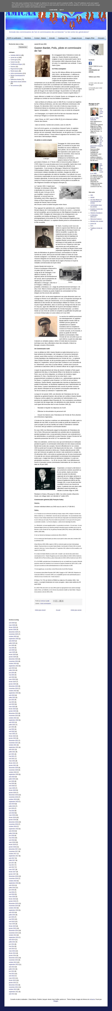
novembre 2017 (13, 851)
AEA (91, 195)
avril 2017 (12, 867)
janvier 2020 (12, 792)
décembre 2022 (13, 713)
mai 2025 (11, 648)
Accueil (58, 610)
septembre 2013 (14, 964)
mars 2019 (12, 815)
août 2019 (12, 804)
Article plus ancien (76, 610)
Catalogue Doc (63, 38)
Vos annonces (15, 85)
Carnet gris (14, 59)
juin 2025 (11, 645)
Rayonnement (15, 69)
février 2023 (12, 709)
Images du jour (77, 38)
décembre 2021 (13, 740)
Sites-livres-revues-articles (18, 81)
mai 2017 (11, 865)
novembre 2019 (13, 797)
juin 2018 (11, 835)
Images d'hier (90, 38)
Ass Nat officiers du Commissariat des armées (96, 201)
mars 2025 (12, 652)
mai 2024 (11, 675)
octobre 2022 (13, 718)
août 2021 (12, 749)
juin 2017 (11, 863)
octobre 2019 (13, 799)
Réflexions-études (16, 79)
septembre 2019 (14, 801)
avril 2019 (12, 813)
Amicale (52, 38)
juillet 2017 (12, 860)
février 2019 (12, 817)
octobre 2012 (13, 989)
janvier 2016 (12, 901)
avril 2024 (12, 677)
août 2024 (12, 668)
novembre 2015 (13, 905)
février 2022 (12, 736)
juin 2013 (11, 971)
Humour (13, 66)
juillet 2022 (12, 724)
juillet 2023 (12, 697)
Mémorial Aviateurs (96, 219)
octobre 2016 (13, 881)
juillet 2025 (12, 643)
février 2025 (12, 654)
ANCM (92, 197)
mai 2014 (11, 946)
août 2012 (12, 994)
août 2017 (12, 858)
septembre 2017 (14, 856)
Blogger (56, 1001)
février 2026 (12, 627)
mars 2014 (12, 951)
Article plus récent (40, 610)
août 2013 (12, 967)
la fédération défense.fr (94, 216)
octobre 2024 (13, 663)
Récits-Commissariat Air (18, 75)
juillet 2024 (12, 670)
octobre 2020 (13, 772)
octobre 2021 (13, 745)
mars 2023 (12, 706)
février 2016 (12, 899)
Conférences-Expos (16, 64)
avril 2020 (12, 785)
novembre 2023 (13, 688)
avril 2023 (12, 704)
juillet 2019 (12, 806)
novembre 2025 (13, 634)
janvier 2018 (12, 847)
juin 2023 (11, 699)
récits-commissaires (45, 603)
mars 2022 (12, 733)
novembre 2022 (13, 715)
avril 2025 (12, 650)
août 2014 (12, 939)
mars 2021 (12, 761)
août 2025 (12, 641)
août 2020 (12, 777)
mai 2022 (11, 729)
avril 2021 (12, 758)
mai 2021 (11, 756)
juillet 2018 (12, 833)
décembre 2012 (13, 985)
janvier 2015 (12, 928)
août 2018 (12, 831)
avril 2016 (12, 894)
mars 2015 (12, 924)
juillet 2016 (12, 887)
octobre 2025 (13, 636)
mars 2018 (12, 842)
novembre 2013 (13, 960)
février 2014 (12, 953)
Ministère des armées (96, 221)
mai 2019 (11, 810)
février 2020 (12, 790)
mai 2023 (11, 702)
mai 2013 (11, 973)
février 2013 (12, 980)
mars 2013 (12, 978)
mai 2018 (11, 838)
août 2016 (12, 885)
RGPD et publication (14, 38)
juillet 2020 (12, 779)
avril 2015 (12, 921)
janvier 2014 (12, 955)
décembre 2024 (13, 659)
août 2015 (12, 912)
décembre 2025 (13, 632)
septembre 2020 (14, 774)
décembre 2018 (13, 822)
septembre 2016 (14, 883)
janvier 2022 (12, 738)
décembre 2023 (13, 686)
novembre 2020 (13, 770)
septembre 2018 (14, 829)
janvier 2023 (12, 711)
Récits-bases (14, 71)
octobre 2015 (13, 908)
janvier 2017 (12, 874)
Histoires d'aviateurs (96, 213)
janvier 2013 (12, 982)
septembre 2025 (14, 638)
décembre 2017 (13, 849)
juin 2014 (11, 944)
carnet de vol (14, 57)
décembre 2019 (13, 795)
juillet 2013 (12, 969)
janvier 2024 (12, 684)
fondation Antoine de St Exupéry (96, 209)
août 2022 (12, 722)
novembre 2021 (13, 743)
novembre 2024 (13, 661)
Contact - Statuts (40, 38)
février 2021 (12, 763)
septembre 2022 (14, 720)
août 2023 (12, 695)
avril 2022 (12, 731)
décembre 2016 (13, 876)
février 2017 (12, 872)
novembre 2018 (13, 824)
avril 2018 (12, 840)
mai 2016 (11, 892)
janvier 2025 (12, 657)
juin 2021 (11, 754)
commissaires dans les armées (96, 206)
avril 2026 (12, 623)
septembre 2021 (14, 747)
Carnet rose (14, 62)
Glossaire (101, 38)
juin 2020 (11, 781)
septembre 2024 (14, 666)
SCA (91, 226)
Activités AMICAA (16, 55)
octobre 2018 (13, 826)
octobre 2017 (13, 853)
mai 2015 (11, 919)
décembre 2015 (13, 903)
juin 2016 (11, 890)
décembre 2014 (13, 930)
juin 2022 (11, 727)
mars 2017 (12, 869)
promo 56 (93, 223)
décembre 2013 (13, 958)
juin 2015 (11, 917)
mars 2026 (12, 625)
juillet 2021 (12, 752)
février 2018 (12, 844)
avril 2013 (12, 976)
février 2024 (12, 681)
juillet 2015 (12, 915)
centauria (92, 999)
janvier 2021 (12, 765)
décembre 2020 (13, 767)
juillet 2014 (12, 942)
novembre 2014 (13, 933)
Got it (62, 10)
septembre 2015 (14, 910)
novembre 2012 (13, 987)
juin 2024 (11, 672)
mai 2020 (11, 783)
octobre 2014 (13, 935)
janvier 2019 (12, 819)
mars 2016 (12, 896)
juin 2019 (11, 808)
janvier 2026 (12, 629)
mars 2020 (12, 788)
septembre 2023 (14, 693)
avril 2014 (12, 948)
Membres (28, 38)
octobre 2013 (13, 962)
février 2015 (12, 926)
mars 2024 (12, 679)
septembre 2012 (14, 991)
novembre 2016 (13, 878)
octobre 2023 (13, 690)
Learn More (53, 10)
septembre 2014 (14, 937)
